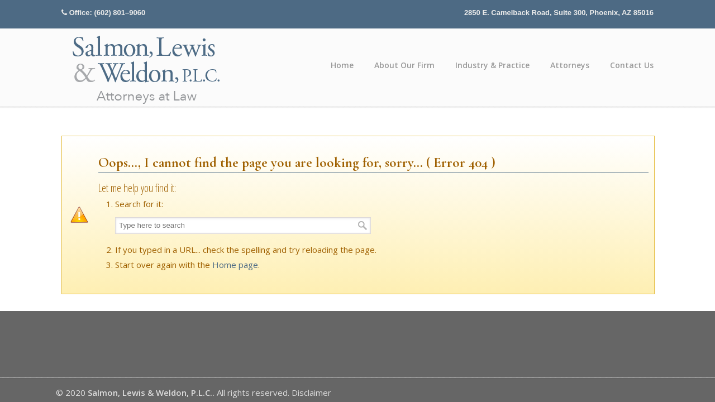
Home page (235, 264)
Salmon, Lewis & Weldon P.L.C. (146, 69)
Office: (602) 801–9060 (107, 12)
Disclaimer (311, 392)
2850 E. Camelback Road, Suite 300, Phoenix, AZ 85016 (559, 12)
